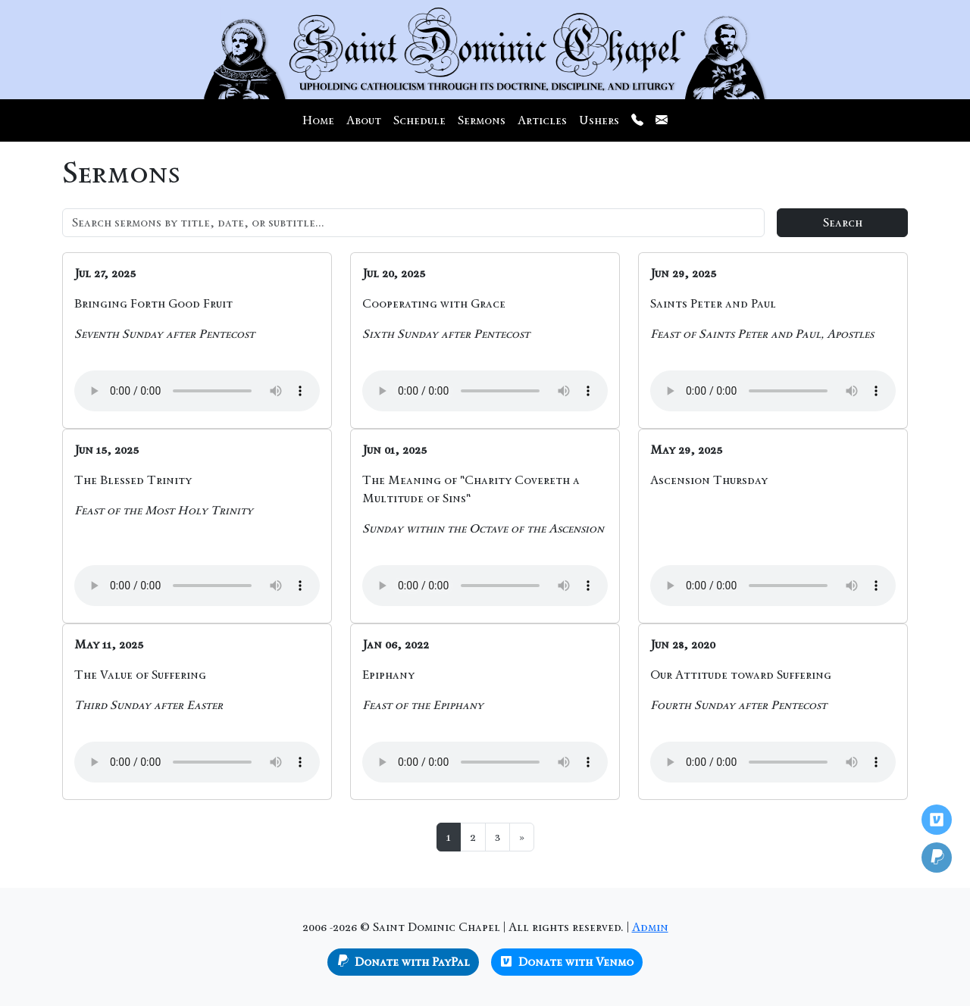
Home (318, 120)
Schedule (419, 120)
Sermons (481, 120)
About (363, 120)
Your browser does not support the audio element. (197, 390)
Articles (542, 120)
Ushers (599, 120)
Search (842, 222)
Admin (650, 927)
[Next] (521, 837)
